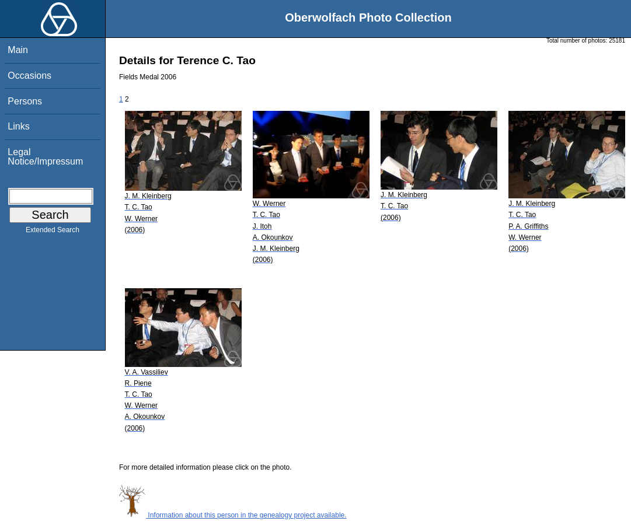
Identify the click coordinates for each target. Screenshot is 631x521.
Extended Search (52, 232)
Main (18, 50)
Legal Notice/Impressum (45, 156)
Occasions (29, 76)
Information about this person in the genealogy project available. (233, 515)
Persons (25, 101)
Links (18, 126)
